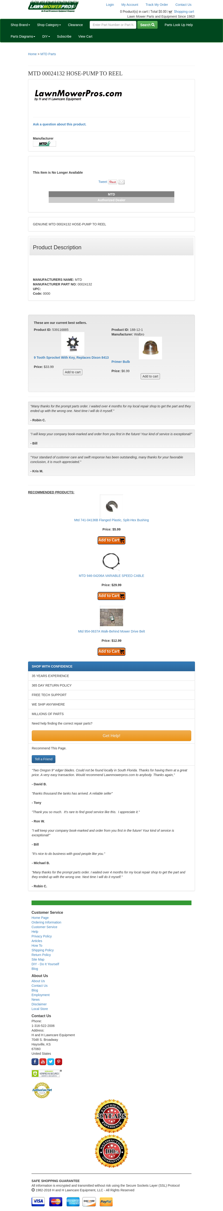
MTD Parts (48, 54)
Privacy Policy (42, 936)
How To (37, 945)
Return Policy (41, 955)
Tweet (102, 182)
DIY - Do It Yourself (45, 964)
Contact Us (183, 4)
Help (35, 931)
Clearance (75, 25)
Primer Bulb (121, 362)
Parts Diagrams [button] (23, 36)
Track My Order (157, 4)
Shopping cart (184, 11)
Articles (37, 941)
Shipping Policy (43, 950)
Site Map (38, 959)
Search (147, 25)
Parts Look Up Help (179, 25)
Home (32, 54)
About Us (38, 981)
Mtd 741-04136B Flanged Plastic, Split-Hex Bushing (111, 520)
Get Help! (111, 735)
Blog (35, 969)
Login (110, 4)
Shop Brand (20, 25)
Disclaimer (39, 1004)
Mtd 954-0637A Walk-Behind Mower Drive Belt (111, 631)
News (36, 999)
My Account (129, 4)
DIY (46, 36)
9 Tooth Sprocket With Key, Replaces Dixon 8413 (71, 357)
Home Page (40, 918)
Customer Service (44, 927)
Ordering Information (46, 922)
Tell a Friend (43, 759)
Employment (41, 995)
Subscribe (64, 36)
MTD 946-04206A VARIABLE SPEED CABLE (111, 576)
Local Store (40, 1009)
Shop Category (49, 25)
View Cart (85, 36)
